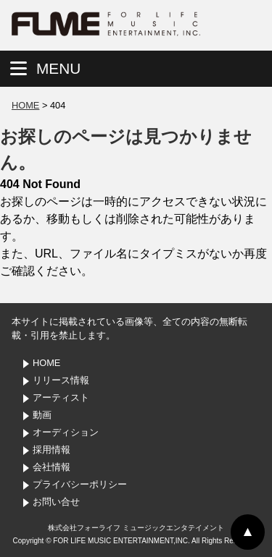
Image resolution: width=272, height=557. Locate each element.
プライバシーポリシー (80, 484)
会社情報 (51, 467)
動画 (42, 414)
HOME (25, 105)
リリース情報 (61, 380)
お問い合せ (56, 501)
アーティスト (61, 397)
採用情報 (51, 449)
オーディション (66, 432)
